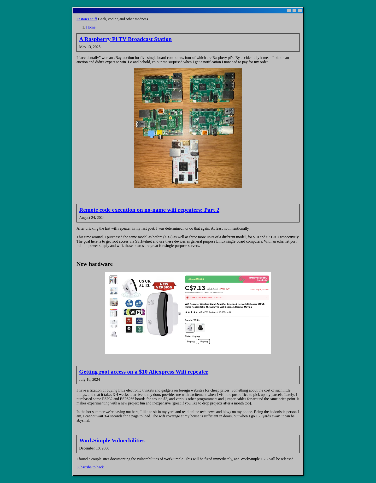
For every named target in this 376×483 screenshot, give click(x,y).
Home (90, 27)
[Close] (300, 10)
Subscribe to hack (90, 467)
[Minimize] (289, 10)
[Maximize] (294, 10)
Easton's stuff (86, 19)
